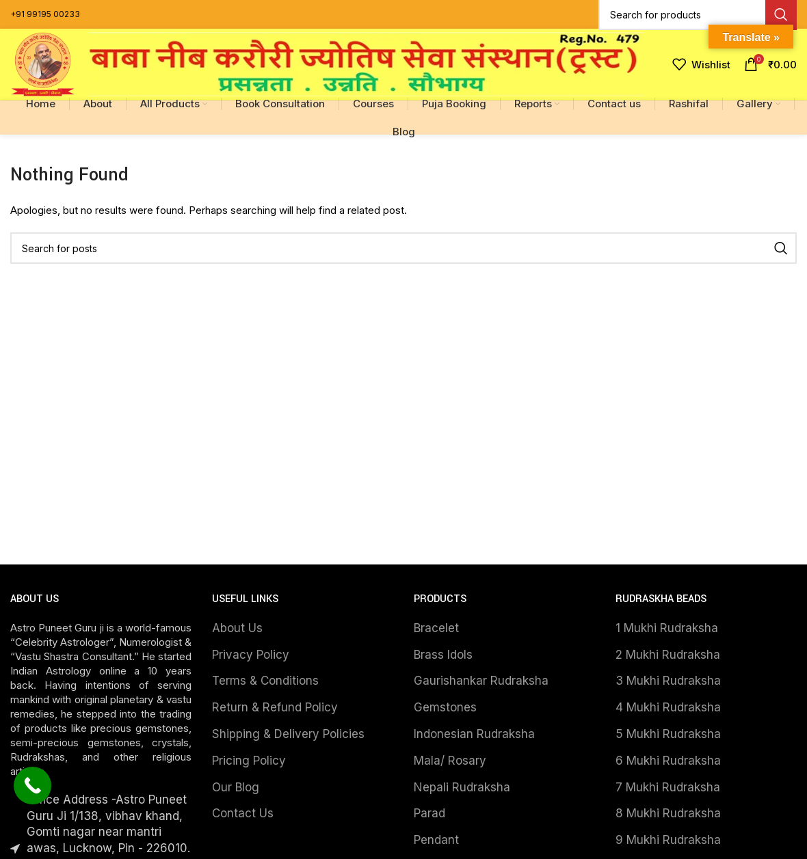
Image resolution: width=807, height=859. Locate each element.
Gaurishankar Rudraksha (481, 680)
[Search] (403, 248)
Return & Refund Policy (275, 707)
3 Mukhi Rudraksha (668, 680)
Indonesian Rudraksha (474, 734)
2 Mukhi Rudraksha (668, 655)
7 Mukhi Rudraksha (668, 787)
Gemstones (445, 707)
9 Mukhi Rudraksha (668, 840)
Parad (429, 813)
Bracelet (436, 628)
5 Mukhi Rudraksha (668, 734)
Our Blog (235, 787)
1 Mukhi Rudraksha (667, 628)
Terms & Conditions (265, 680)
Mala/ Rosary (450, 760)
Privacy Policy (250, 655)
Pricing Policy (249, 760)
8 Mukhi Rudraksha (668, 813)
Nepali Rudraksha (462, 787)
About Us (237, 628)
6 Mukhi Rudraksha (668, 760)
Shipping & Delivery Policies (288, 734)
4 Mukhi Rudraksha (668, 707)
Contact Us (243, 813)
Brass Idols (443, 655)
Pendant (436, 840)
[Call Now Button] (32, 785)
